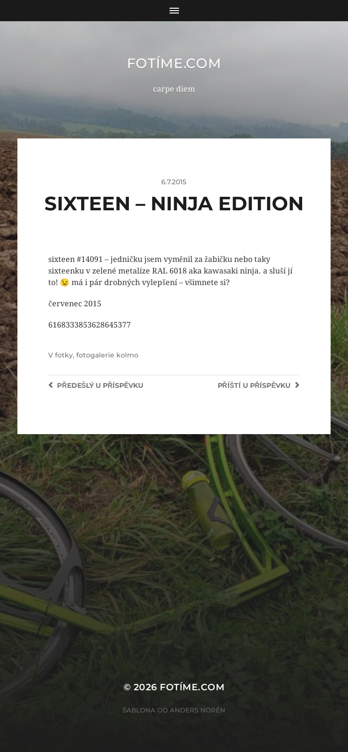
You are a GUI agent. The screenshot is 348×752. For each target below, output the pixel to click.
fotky (64, 355)
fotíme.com (174, 63)
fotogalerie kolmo (107, 355)
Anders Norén (197, 710)
